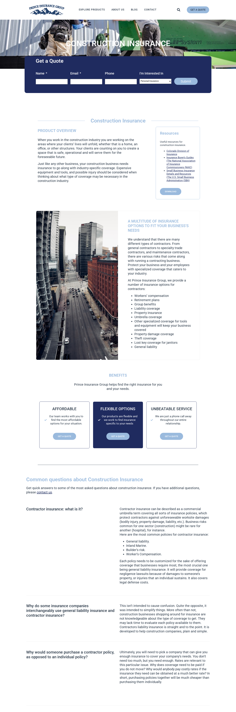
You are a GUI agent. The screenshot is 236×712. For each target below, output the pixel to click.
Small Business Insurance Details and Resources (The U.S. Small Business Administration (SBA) (181, 175)
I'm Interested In (151, 73)
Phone (109, 73)
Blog (134, 9)
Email (75, 73)
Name (41, 73)
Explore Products (92, 9)
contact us (44, 492)
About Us (117, 9)
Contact (150, 9)
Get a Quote (64, 436)
